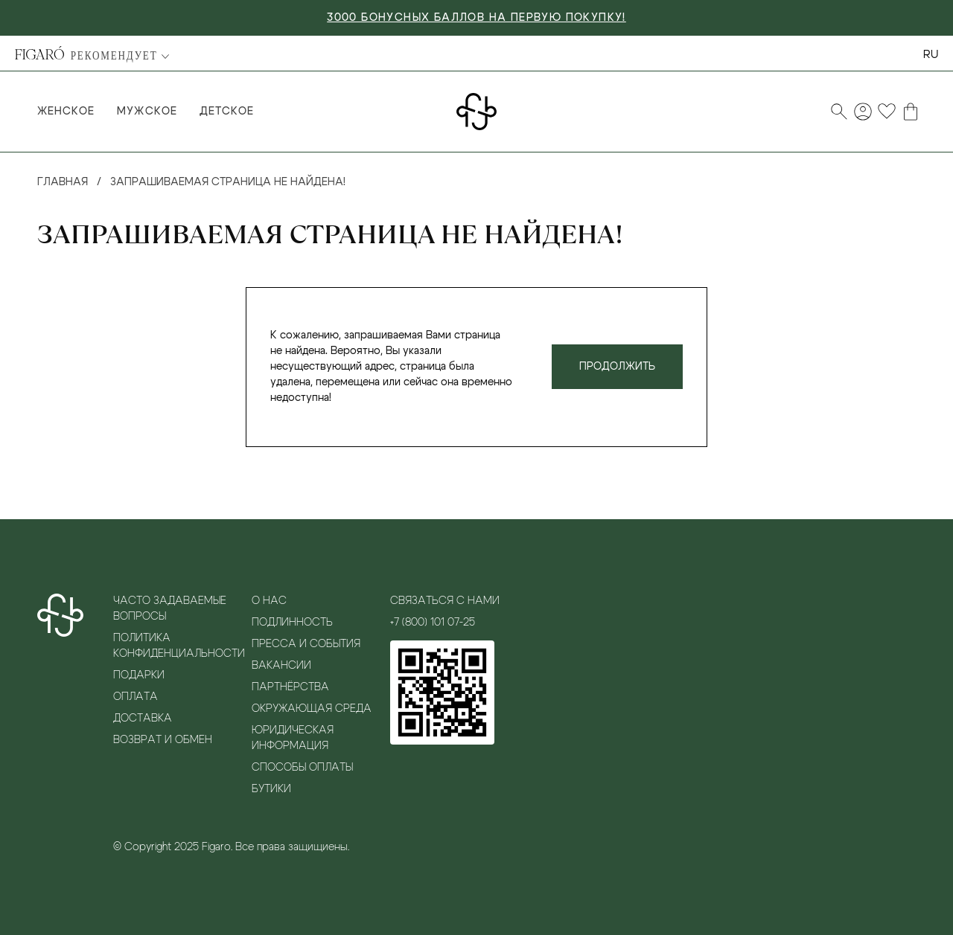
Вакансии (281, 666)
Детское (227, 111)
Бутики (271, 789)
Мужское (146, 111)
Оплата (135, 697)
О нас (269, 601)
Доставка (142, 718)
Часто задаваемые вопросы (169, 609)
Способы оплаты (302, 767)
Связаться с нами (445, 601)
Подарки (139, 675)
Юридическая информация (293, 738)
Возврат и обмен (162, 740)
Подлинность (292, 622)
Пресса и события (306, 644)
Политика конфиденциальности (178, 646)
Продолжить (617, 367)
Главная (62, 182)
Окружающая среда (312, 709)
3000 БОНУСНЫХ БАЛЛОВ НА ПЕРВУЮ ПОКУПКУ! (476, 18)
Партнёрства (290, 687)
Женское (66, 111)
